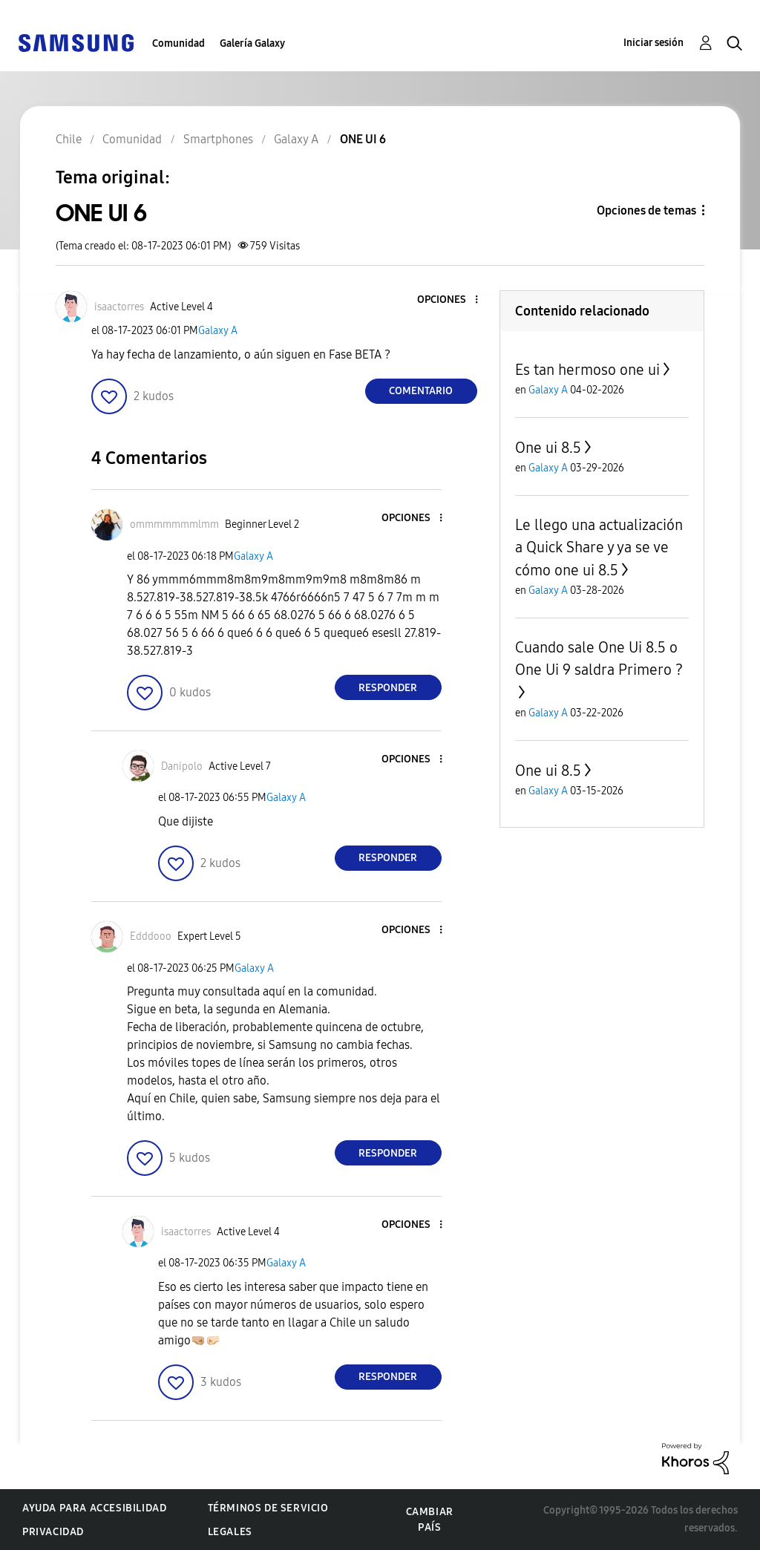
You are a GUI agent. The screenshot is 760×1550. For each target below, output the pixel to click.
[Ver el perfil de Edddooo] (150, 936)
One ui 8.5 (548, 448)
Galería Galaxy (252, 43)
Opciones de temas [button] (646, 210)
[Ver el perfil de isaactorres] (119, 307)
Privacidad (53, 1532)
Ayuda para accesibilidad (94, 1508)
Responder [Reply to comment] (387, 687)
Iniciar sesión (653, 42)
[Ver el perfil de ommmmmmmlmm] (174, 524)
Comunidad (178, 43)
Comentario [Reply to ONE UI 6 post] (421, 391)
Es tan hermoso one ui (587, 370)
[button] (451, 300)
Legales (230, 1532)
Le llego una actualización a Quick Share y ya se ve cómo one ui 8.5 (599, 547)
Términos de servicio (268, 1508)
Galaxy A (218, 330)
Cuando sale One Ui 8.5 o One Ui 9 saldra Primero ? (599, 658)
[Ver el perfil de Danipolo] (182, 766)
